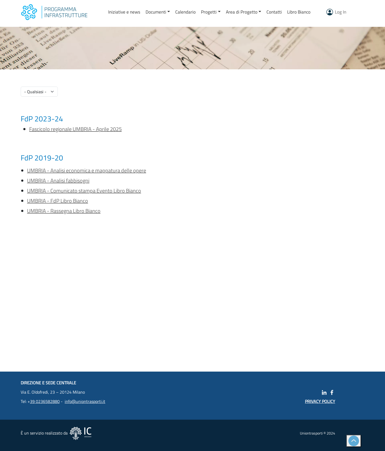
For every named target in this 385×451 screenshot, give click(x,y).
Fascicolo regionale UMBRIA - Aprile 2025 (75, 129)
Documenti (156, 11)
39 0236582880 (45, 401)
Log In (340, 11)
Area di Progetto (241, 11)
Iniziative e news (124, 11)
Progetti (209, 11)
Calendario (185, 11)
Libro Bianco (298, 11)
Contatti (274, 11)
